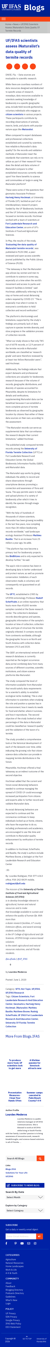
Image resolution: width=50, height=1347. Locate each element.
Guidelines (10, 1296)
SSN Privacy (11, 1316)
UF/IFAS (36, 989)
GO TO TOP (27, 1338)
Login (8, 1303)
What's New (11, 1300)
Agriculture (11, 1259)
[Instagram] (35, 1243)
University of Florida (42, 1340)
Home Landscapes (15, 1266)
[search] (40, 1158)
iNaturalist (27, 129)
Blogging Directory (14, 1289)
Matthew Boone (22, 1011)
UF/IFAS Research (15, 992)
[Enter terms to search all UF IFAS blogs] (21, 1158)
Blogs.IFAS (11, 1169)
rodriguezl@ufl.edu (15, 883)
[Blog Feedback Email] (28, 1243)
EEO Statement (13, 1327)
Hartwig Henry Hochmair (18, 197)
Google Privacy (13, 1320)
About (8, 1283)
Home (8, 24)
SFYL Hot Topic (23, 989)
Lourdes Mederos (16, 1114)
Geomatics (19, 1004)
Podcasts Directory (15, 1293)
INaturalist (22, 1007)
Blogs (34, 7)
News (16, 24)
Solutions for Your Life (16, 1172)
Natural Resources (14, 1263)
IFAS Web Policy (13, 1323)
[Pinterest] (16, 1243)
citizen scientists (14, 114)
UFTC (12, 594)
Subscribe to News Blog (25, 1185)
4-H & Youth (11, 1273)
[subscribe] (39, 1236)
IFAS (44, 1341)
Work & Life (11, 1269)
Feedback (10, 1286)
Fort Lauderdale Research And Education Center (24, 1000)
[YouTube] (22, 1243)
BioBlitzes (15, 556)
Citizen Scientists (20, 996)
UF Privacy (11, 1313)
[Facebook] (6, 1243)
